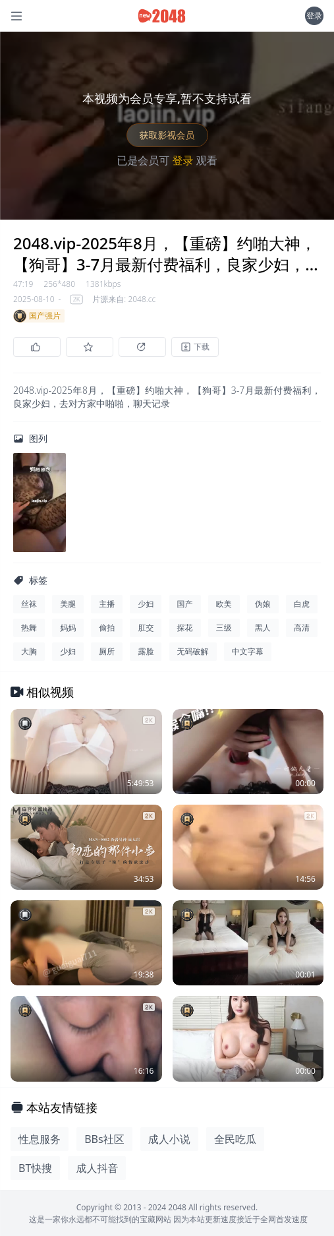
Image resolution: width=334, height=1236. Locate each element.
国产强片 (37, 316)
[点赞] (37, 347)
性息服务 (39, 1139)
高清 (302, 627)
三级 (224, 627)
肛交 (145, 627)
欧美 (224, 603)
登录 (314, 15)
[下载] (195, 347)
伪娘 (263, 603)
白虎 (302, 603)
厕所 (107, 651)
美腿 (68, 603)
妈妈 (68, 627)
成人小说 (169, 1139)
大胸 (29, 651)
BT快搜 (35, 1168)
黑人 (263, 627)
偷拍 (107, 627)
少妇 (145, 603)
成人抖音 (97, 1168)
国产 (185, 603)
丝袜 (29, 603)
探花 (185, 627)
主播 (107, 603)
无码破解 (193, 651)
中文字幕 (248, 651)
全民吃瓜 (235, 1139)
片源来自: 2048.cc (123, 299)
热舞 (29, 627)
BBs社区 (104, 1139)
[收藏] (89, 347)
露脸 (145, 651)
